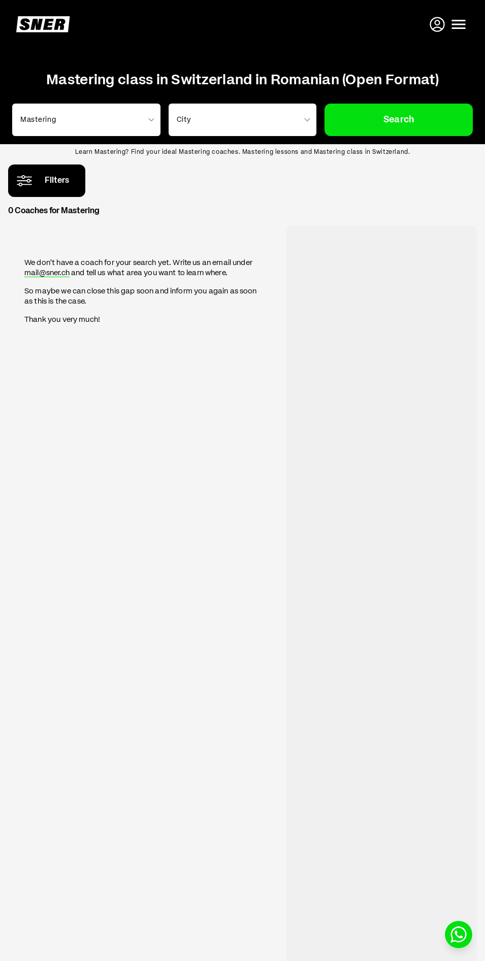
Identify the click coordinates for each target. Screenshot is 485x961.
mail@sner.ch (47, 273)
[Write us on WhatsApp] (458, 934)
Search (398, 119)
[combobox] (84, 120)
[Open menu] (458, 24)
